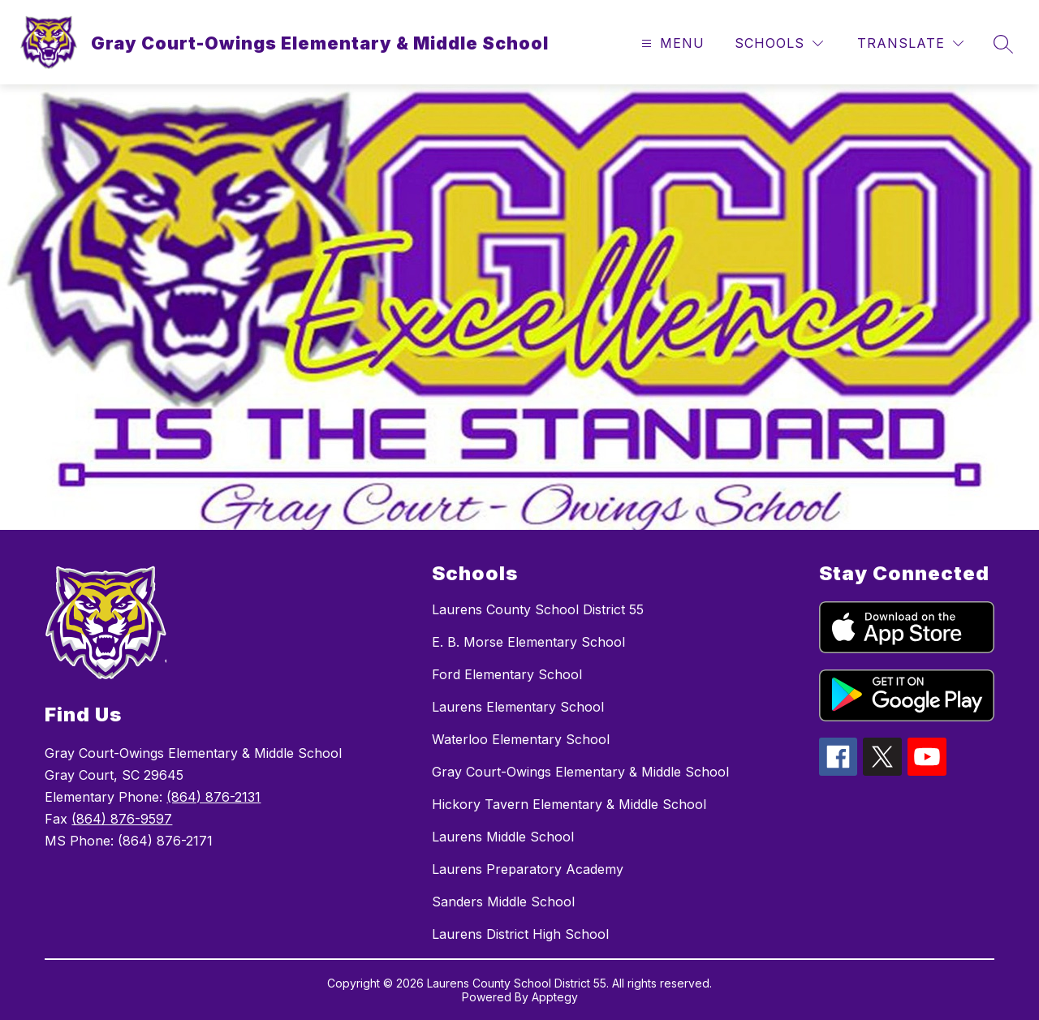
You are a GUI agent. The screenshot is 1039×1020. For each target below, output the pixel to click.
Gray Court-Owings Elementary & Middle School (580, 772)
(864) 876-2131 (213, 797)
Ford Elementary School (507, 674)
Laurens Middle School (503, 836)
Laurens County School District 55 (538, 609)
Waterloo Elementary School (521, 739)
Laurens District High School (520, 934)
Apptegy (555, 997)
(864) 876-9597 (121, 819)
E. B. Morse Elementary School (528, 642)
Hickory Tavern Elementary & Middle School (569, 804)
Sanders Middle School (503, 901)
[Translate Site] (910, 43)
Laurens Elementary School (518, 707)
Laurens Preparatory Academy (527, 869)
